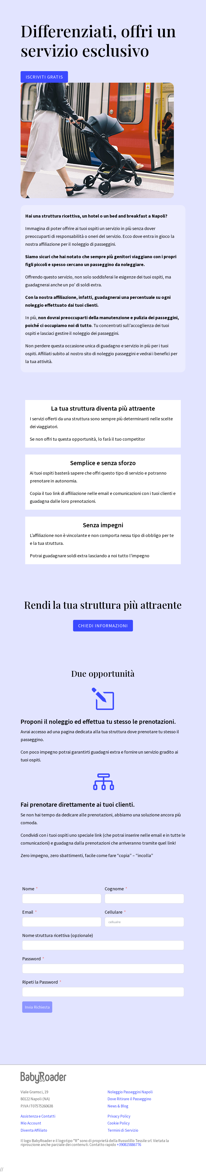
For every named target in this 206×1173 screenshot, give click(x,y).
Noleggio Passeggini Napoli (130, 1091)
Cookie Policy (119, 1123)
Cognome (114, 888)
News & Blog (118, 1106)
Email (27, 912)
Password (31, 958)
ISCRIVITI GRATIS (44, 77)
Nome (28, 888)
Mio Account (31, 1123)
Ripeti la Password (40, 982)
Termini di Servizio (123, 1130)
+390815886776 (129, 1144)
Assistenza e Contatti (38, 1116)
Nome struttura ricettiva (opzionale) (57, 935)
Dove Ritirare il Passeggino (129, 1098)
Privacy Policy (119, 1116)
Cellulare (113, 912)
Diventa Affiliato (34, 1130)
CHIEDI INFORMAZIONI (103, 625)
